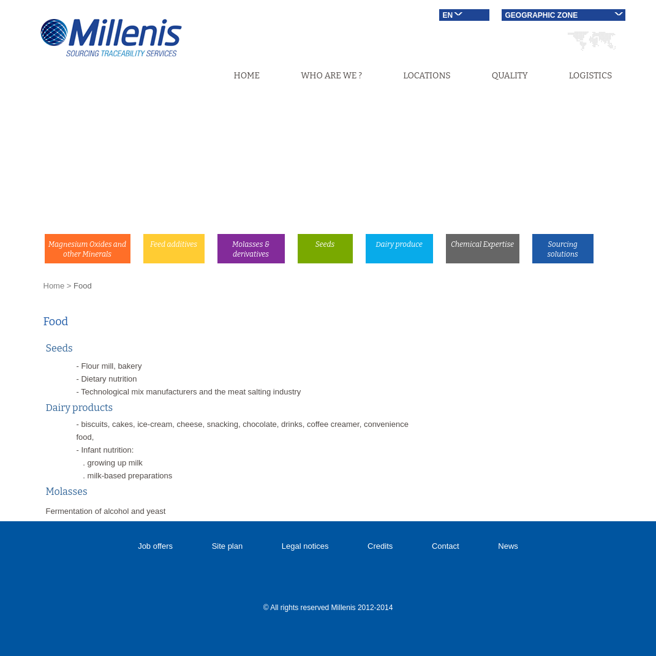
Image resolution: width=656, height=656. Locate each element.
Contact (445, 546)
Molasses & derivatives (251, 249)
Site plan (227, 546)
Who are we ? (331, 75)
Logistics (591, 75)
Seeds (325, 244)
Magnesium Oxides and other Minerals (87, 249)
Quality (510, 75)
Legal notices (305, 546)
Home (247, 75)
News (508, 546)
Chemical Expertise (482, 244)
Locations (426, 75)
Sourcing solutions (562, 249)
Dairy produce (399, 244)
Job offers (155, 546)
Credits (380, 546)
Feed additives (173, 244)
